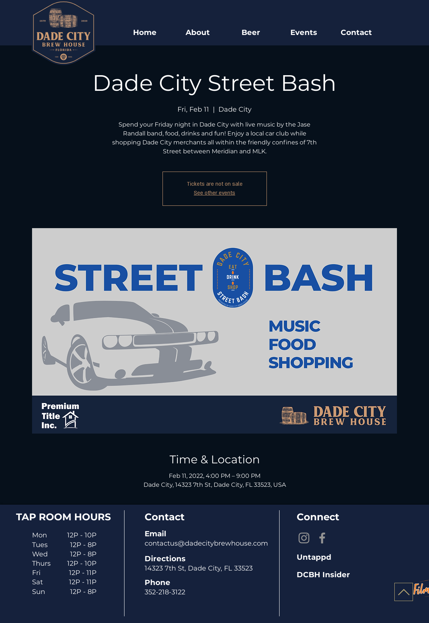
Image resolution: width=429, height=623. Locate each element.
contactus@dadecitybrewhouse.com (206, 543)
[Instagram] (304, 538)
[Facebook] (322, 538)
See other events (214, 193)
